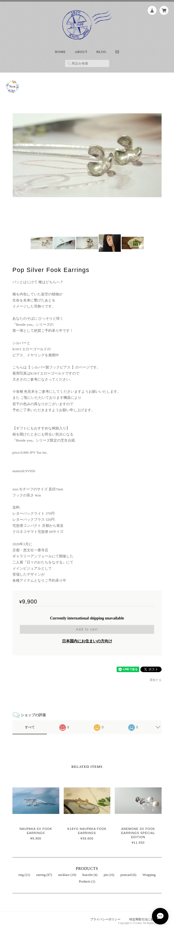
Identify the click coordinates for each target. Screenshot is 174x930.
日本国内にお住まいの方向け (87, 641)
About (81, 52)
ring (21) (24, 875)
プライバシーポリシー (105, 919)
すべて (30, 727)
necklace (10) (67, 875)
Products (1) (87, 881)
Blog (102, 52)
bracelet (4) (89, 875)
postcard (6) (128, 875)
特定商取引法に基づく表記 (147, 919)
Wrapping (149, 875)
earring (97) (44, 875)
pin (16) (109, 875)
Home (60, 52)
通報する (155, 680)
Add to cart (87, 629)
